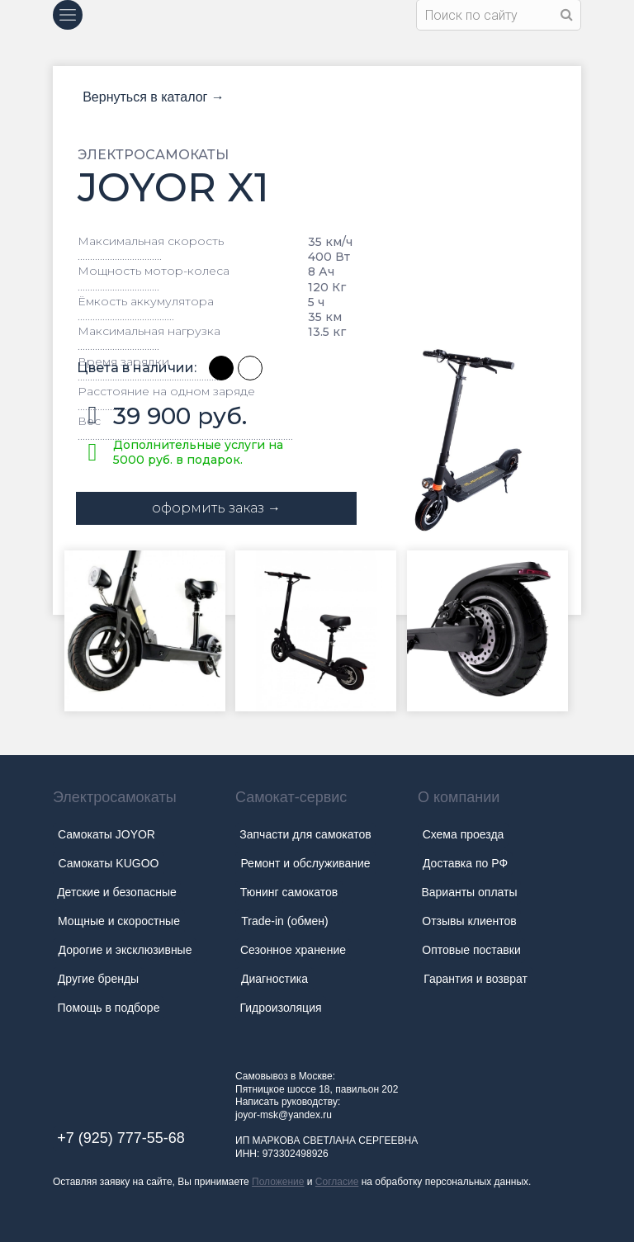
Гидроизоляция (280, 1007)
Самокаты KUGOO (109, 863)
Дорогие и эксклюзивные (125, 949)
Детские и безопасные (117, 892)
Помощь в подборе (109, 1007)
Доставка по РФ (465, 863)
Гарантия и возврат (475, 978)
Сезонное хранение (293, 949)
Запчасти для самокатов (305, 834)
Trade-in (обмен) (284, 921)
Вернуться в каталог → (154, 97)
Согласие (337, 1182)
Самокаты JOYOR (106, 834)
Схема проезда (463, 834)
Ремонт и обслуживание (305, 863)
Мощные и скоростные (119, 921)
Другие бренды (98, 978)
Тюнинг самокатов (289, 892)
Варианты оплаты (469, 892)
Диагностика (274, 978)
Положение (278, 1182)
